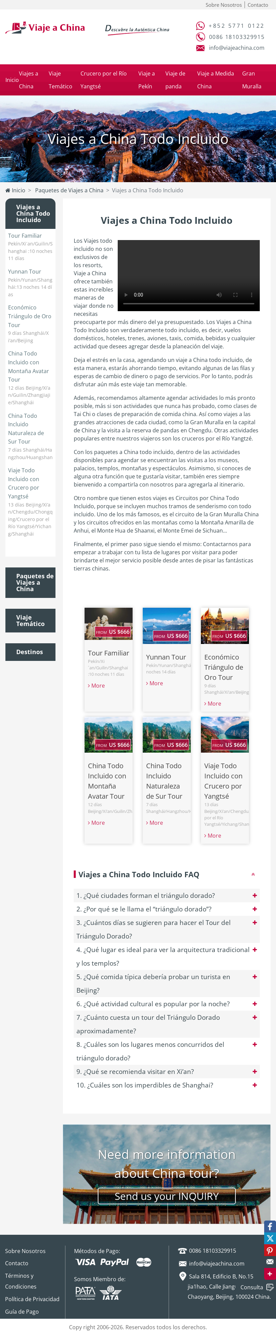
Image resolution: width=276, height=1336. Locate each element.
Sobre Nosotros (224, 4)
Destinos (29, 652)
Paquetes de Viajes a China (69, 190)
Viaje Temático (30, 620)
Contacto (258, 4)
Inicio (12, 80)
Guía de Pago (22, 1311)
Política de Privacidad (32, 1299)
